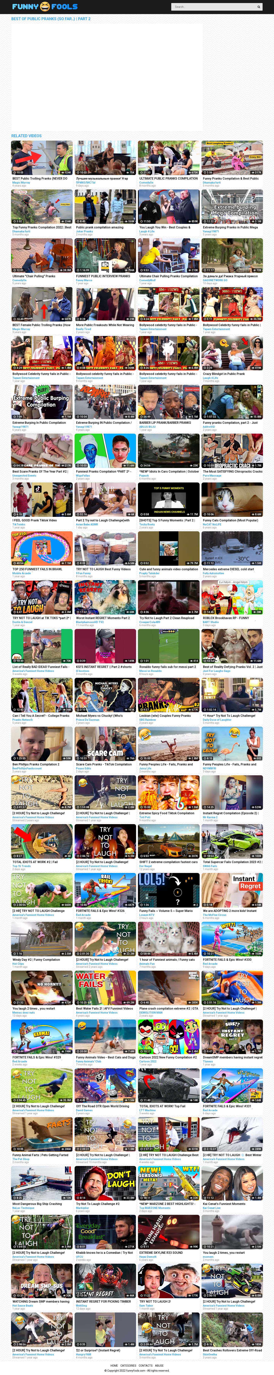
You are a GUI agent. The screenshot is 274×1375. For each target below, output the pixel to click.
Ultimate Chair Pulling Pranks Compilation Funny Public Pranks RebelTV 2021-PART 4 (168, 276)
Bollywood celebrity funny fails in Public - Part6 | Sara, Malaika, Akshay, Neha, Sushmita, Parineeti (168, 374)
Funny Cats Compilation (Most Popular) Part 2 (230, 521)
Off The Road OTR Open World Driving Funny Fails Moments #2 (102, 1106)
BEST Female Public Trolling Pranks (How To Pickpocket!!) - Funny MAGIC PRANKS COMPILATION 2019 (41, 325)
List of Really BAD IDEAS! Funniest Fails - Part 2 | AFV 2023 (41, 667)
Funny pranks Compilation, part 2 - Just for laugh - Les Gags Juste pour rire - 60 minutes (231, 423)
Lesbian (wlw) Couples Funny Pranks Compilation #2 (165, 716)
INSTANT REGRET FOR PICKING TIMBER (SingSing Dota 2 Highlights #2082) (103, 1302)
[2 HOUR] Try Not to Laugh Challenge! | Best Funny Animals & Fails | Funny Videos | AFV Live (105, 813)
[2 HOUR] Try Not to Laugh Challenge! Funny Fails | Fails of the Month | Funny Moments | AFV (230, 1302)
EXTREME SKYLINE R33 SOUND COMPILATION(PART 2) (161, 1253)
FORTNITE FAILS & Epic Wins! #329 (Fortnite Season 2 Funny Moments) (38, 1058)
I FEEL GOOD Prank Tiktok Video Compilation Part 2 (35, 521)
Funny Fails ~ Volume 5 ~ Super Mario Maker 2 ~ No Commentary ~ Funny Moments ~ (166, 911)
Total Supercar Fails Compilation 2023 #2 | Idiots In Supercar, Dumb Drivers (232, 862)
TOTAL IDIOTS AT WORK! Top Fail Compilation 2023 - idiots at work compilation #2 (162, 1106)
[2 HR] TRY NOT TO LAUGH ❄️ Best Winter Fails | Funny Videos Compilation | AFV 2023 (232, 1155)
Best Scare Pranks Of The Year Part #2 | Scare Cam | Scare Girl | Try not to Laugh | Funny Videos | (42, 472)
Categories (128, 1365)
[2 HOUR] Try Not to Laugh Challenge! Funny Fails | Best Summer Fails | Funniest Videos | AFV (42, 1351)
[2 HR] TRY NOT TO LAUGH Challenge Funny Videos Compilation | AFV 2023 (39, 911)
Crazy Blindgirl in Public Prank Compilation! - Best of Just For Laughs (230, 374)
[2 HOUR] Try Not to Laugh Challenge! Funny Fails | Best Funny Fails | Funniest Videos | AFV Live (103, 862)
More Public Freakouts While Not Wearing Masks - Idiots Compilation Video (105, 325)
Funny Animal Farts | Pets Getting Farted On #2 (40, 1155)
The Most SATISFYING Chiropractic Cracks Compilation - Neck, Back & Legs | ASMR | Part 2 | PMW (233, 472)
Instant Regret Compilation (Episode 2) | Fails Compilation (231, 813)
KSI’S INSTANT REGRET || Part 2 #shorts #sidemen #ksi (104, 667)
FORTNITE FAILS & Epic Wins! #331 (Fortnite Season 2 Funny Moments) (228, 1106)
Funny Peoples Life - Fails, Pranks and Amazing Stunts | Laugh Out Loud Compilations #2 (229, 765)
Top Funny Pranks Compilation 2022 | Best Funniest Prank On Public (42, 228)
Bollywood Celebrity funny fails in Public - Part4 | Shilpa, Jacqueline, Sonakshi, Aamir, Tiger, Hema (42, 374)
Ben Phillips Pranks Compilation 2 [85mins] (36, 765)
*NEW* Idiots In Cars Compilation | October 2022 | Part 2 (169, 472)
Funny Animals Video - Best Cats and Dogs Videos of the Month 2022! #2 (106, 1058)
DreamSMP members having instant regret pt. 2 (233, 1058)
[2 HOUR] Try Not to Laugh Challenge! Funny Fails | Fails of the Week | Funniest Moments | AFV (41, 813)
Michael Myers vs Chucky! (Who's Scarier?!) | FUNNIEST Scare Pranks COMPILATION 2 (101, 716)
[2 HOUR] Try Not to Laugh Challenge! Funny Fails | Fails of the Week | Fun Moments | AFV (102, 960)
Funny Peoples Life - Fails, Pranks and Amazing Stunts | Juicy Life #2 (166, 765)
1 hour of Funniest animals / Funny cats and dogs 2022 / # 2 (167, 960)
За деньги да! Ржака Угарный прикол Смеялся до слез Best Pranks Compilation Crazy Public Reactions (230, 276)
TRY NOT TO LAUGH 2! (155, 1301)
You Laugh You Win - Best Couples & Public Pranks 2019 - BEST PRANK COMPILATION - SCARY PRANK (164, 228)
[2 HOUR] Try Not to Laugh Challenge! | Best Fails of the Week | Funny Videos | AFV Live (230, 1009)
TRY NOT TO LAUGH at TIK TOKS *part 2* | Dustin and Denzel (42, 618)
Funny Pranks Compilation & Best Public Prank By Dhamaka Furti (231, 179)
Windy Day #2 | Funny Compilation (36, 960)
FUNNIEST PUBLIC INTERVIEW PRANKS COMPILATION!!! (103, 276)
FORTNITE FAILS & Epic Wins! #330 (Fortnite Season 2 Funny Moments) (228, 960)
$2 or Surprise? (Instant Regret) (98, 1350)
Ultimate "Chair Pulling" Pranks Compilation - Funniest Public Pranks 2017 (42, 276)
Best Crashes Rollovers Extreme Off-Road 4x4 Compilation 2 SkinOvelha (232, 1351)
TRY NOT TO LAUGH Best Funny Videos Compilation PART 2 (103, 569)
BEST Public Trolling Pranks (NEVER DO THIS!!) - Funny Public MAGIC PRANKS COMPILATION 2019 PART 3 (40, 179)
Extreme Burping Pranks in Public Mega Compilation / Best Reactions (230, 228)
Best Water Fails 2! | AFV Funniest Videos (104, 1008)
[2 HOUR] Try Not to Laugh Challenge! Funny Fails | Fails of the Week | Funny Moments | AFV (39, 1253)
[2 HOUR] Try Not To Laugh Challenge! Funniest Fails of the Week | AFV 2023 (165, 1351)
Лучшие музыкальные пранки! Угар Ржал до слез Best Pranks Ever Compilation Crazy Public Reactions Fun (104, 179)
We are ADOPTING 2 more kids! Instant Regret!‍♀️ (229, 911)
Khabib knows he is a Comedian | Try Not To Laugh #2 (104, 1253)
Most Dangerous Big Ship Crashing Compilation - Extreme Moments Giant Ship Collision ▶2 (39, 1204)
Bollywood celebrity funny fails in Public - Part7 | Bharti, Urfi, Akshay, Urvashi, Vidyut (168, 325)
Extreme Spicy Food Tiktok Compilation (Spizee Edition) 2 (166, 813)
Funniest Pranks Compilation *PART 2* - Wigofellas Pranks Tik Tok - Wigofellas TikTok (103, 472)
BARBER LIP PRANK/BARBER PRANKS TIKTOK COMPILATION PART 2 (165, 423)
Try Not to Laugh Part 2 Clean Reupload (166, 618)
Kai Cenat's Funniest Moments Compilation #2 (224, 1204)
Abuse (159, 1365)
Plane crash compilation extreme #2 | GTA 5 (168, 1009)
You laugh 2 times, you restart (224, 1253)
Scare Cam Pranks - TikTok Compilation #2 (104, 765)
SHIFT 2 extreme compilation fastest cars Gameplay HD (168, 862)
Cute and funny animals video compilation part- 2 (168, 569)
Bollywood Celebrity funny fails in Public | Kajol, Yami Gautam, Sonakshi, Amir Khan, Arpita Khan (232, 325)
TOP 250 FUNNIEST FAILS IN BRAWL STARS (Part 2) (37, 569)
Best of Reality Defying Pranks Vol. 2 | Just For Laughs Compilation (233, 667)
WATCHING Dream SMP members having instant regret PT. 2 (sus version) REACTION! (41, 1302)
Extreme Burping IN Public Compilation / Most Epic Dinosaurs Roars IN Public (104, 423)
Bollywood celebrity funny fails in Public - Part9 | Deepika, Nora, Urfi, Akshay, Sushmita (105, 374)
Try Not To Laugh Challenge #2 (97, 1204)
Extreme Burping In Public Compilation (39, 423)
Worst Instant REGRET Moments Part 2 (103, 618)
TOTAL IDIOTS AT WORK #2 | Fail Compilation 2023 (35, 862)
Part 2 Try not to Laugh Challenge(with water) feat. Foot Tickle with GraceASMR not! (104, 521)
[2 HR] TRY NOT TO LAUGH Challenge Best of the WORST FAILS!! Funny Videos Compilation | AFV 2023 (168, 1155)
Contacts (146, 1365)
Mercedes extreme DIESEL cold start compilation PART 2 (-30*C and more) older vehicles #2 (229, 569)
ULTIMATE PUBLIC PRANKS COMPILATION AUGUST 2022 (168, 179)
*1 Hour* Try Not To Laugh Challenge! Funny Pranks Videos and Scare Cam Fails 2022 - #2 (232, 716)
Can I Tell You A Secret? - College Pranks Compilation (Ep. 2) (41, 716)
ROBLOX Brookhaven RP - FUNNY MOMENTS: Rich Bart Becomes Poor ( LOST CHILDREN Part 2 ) (229, 618)
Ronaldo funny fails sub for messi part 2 (167, 667)
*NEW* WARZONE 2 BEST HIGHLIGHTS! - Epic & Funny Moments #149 (167, 1204)
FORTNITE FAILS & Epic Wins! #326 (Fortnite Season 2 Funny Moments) (101, 911)
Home (114, 1365)
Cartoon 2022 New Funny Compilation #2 (168, 1057)
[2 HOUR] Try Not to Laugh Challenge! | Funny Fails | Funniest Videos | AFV (103, 1155)
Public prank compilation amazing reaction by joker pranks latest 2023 (101, 228)
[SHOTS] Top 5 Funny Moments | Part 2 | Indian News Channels (167, 521)
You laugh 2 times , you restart (34, 1008)
